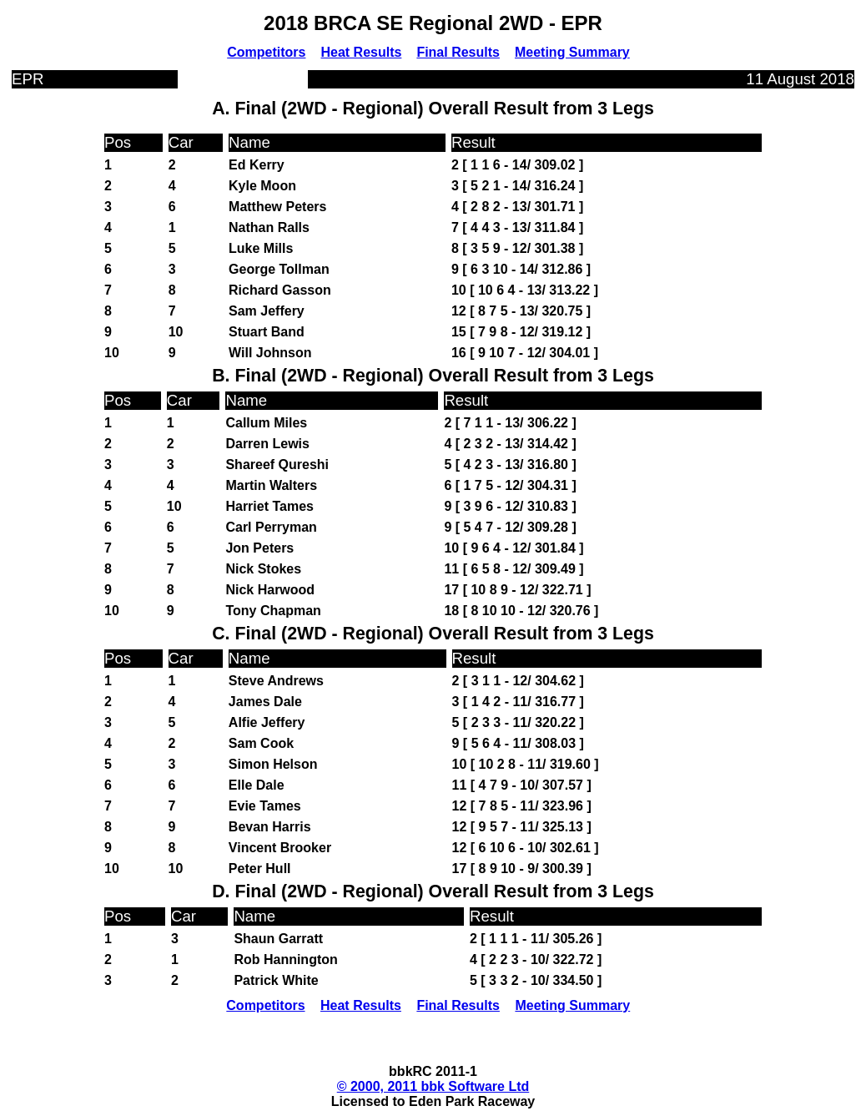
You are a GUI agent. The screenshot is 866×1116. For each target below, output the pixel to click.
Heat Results (360, 52)
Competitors (266, 52)
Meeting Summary (572, 52)
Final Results (458, 52)
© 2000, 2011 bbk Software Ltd (433, 1086)
